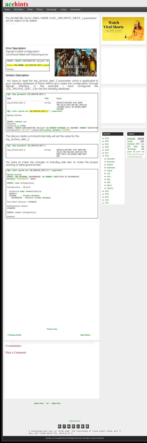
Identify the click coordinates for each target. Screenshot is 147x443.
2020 (107, 147)
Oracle (131, 138)
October (110, 165)
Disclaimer (19, 9)
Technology (131, 149)
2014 (107, 194)
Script (129, 141)
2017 (107, 153)
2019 (107, 150)
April (108, 182)
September (111, 168)
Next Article (85, 335)
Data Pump (51, 9)
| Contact (92, 438)
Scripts (63, 9)
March (109, 185)
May (108, 179)
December (111, 159)
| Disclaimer (100, 438)
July (108, 174)
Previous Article (15, 335)
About (30, 9)
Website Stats (52, 329)
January (110, 188)
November (111, 162)
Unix (142, 144)
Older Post (56, 403)
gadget (129, 151)
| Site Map (85, 438)
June (109, 176)
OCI (137, 154)
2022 (107, 141)
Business (130, 154)
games (138, 151)
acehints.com (50, 438)
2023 (107, 138)
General (130, 144)
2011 (107, 203)
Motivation (75, 9)
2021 (107, 144)
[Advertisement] (52, 33)
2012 (107, 200)
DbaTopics (74, 421)
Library (40, 9)
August (109, 171)
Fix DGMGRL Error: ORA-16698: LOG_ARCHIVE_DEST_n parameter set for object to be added (51, 19)
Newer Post (38, 403)
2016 (107, 156)
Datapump (137, 156)
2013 (107, 197)
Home (7, 9)
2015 (107, 191)
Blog (135, 147)
